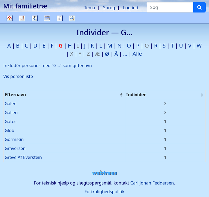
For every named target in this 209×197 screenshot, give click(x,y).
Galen (11, 104)
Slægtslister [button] (35, 18)
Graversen (15, 148)
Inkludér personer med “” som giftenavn (47, 65)
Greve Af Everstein (23, 157)
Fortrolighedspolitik (104, 192)
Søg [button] (72, 18)
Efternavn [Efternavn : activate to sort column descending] (15, 95)
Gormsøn (14, 139)
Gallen (11, 112)
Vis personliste (18, 76)
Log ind (130, 8)
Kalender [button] (47, 18)
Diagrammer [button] (22, 18)
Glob (9, 130)
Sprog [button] (109, 8)
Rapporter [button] (60, 18)
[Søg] (199, 7)
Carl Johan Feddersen (152, 183)
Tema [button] (89, 8)
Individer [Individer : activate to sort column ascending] (136, 95)
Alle (137, 53)
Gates (10, 121)
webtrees (104, 173)
